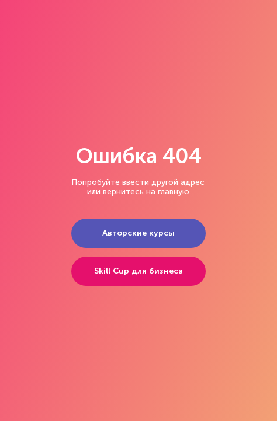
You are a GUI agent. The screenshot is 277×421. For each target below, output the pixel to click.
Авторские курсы (138, 233)
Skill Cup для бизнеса (138, 271)
